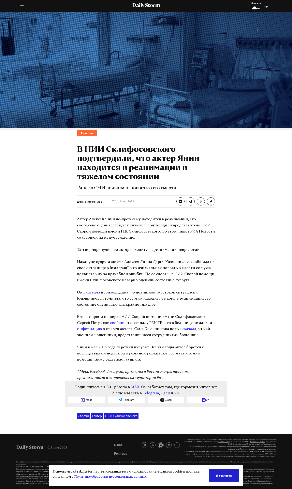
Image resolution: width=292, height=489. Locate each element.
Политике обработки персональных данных (110, 476)
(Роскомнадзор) (223, 442)
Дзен (165, 393)
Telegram (151, 393)
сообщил (118, 323)
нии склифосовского (121, 416)
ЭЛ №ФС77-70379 (257, 442)
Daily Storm (146, 5)
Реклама (120, 453)
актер (97, 416)
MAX (135, 387)
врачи (83, 416)
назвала (92, 292)
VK (176, 393)
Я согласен (224, 475)
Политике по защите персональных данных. (257, 449)
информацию (89, 329)
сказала (189, 329)
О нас (118, 445)
